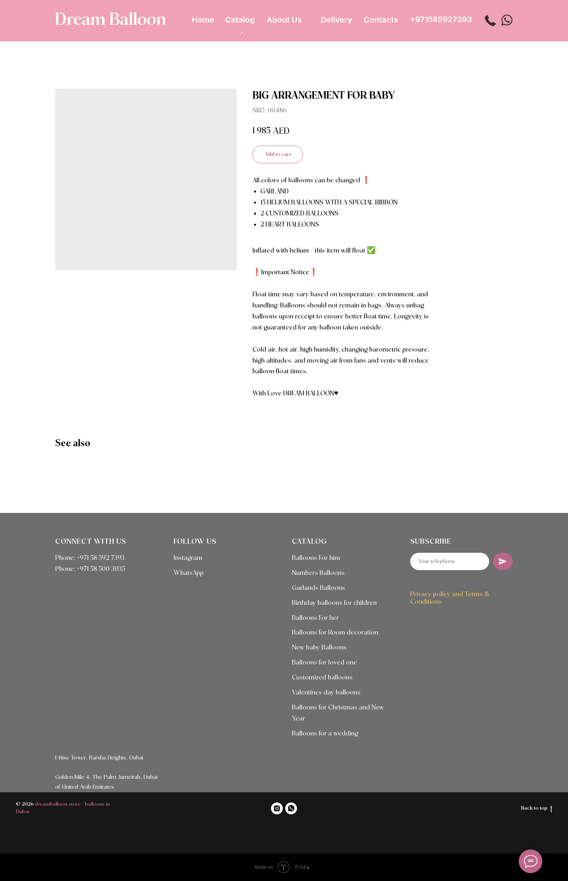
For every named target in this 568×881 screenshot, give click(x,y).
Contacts (381, 19)
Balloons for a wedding (325, 733)
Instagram (188, 558)
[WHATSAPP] (291, 808)
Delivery (336, 19)
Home (203, 19)
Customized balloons (322, 677)
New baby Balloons (319, 647)
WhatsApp (189, 573)
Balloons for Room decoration (335, 632)
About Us (284, 19)
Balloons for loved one (324, 662)
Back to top (536, 808)
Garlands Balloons (318, 588)
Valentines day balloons (326, 692)
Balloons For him (316, 558)
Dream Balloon (110, 20)
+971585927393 (441, 19)
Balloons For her (315, 618)
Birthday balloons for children (334, 603)
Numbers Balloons (318, 573)
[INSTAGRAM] (277, 808)
